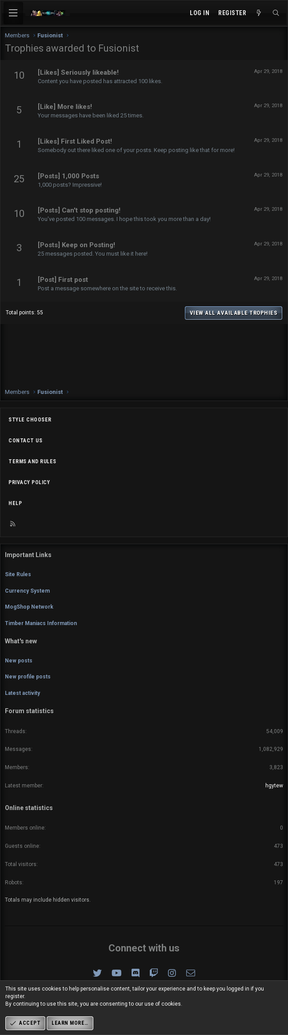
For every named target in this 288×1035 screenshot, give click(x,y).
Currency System (27, 591)
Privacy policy (29, 482)
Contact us (25, 440)
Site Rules (18, 574)
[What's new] (259, 13)
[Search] (276, 13)
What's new (21, 641)
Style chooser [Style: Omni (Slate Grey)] (30, 420)
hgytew (274, 785)
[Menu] (13, 13)
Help (15, 503)
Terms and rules (32, 461)
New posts (18, 661)
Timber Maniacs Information (41, 623)
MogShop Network (29, 607)
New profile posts (28, 677)
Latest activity (22, 693)
